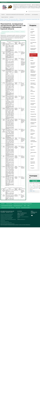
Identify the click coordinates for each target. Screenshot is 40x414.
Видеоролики (32, 45)
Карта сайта (18, 207)
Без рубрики (32, 37)
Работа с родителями (32, 130)
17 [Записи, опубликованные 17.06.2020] (33, 187)
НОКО (28, 205)
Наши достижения (32, 91)
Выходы (31, 60)
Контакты (11, 17)
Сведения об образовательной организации (15, 14)
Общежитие (32, 98)
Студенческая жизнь (32, 147)
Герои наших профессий (32, 63)
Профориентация (33, 127)
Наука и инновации (32, 87)
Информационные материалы (33, 75)
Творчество (3, 33)
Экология (32, 165)
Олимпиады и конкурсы (32, 104)
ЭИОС (25, 205)
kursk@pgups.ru (22, 219)
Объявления (17, 31)
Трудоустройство (4, 17)
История (3, 203)
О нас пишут (32, 96)
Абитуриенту (27, 14)
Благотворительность (33, 43)
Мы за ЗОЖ (32, 80)
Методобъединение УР (18, 205)
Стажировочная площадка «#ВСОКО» (7, 207)
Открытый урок (33, 106)
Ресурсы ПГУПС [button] (4, 2)
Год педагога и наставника (33, 67)
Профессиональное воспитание (33, 119)
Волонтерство (32, 51)
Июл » (34, 191)
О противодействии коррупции (6, 205)
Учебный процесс (32, 159)
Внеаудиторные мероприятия (33, 49)
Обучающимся (35, 14)
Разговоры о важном (32, 134)
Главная (3, 14)
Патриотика (22, 31)
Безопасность (32, 39)
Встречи (31, 57)
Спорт (31, 143)
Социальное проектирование (33, 141)
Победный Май (33, 114)
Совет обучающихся (33, 137)
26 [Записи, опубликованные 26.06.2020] (36, 188)
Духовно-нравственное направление (32, 71)
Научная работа (9, 203)
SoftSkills (32, 29)
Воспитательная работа (6, 31)
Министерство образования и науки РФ (7, 223)
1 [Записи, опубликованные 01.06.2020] (30, 184)
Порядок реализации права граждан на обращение (23, 203)
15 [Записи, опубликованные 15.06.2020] (30, 187)
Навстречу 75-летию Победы (33, 83)
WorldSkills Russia (32, 32)
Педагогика (32, 111)
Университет (32, 155)
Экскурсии (32, 167)
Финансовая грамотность (32, 162)
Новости (12, 31)
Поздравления (33, 116)
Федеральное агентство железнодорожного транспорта (6, 222)
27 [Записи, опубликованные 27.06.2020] (37, 188)
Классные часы (33, 78)
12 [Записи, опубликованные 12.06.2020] (36, 185)
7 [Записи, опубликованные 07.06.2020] (39, 184)
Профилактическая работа (33, 123)
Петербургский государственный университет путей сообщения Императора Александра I (8, 219)
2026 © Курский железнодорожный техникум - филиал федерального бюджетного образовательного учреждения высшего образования (6, 215)
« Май (31, 191)
